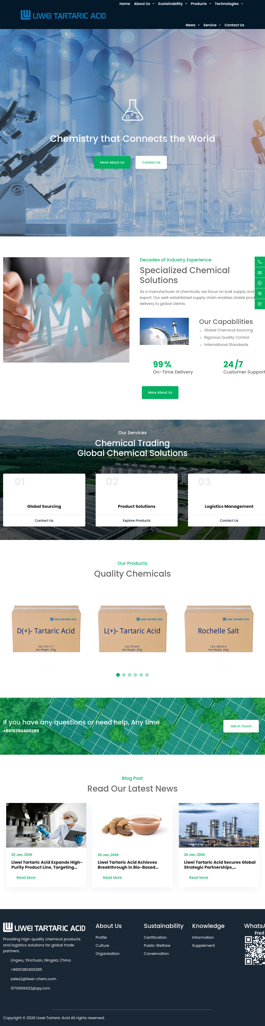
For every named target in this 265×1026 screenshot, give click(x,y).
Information (203, 937)
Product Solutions (136, 506)
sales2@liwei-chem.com (33, 978)
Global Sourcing (44, 506)
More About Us (112, 162)
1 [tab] (118, 675)
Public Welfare (157, 945)
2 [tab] (124, 675)
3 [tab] (129, 675)
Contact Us (151, 162)
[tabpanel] (46, 625)
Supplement (203, 945)
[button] (260, 132)
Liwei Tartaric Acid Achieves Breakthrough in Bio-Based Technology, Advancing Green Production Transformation (130, 865)
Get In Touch (241, 726)
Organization (108, 953)
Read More (26, 877)
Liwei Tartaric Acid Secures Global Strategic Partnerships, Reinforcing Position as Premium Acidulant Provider (220, 865)
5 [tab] (141, 675)
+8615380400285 (21, 731)
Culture (102, 945)
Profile (101, 937)
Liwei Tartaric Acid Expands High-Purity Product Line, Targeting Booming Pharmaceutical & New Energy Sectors (47, 865)
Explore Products (136, 520)
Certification (155, 937)
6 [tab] (147, 675)
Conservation (156, 953)
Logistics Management (229, 506)
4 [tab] (135, 675)
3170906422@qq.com (30, 988)
